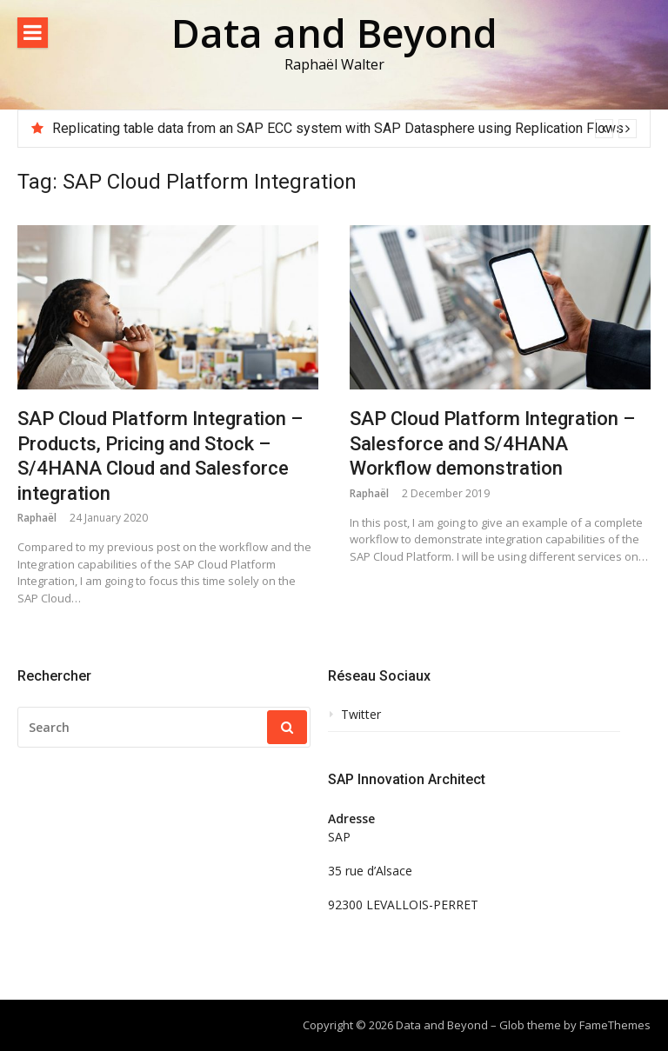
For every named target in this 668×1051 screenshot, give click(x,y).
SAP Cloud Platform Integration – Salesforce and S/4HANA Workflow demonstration (492, 443)
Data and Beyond (334, 32)
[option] (344, 128)
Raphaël (37, 517)
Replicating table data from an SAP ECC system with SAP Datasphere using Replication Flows (338, 128)
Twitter (361, 714)
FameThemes (615, 1025)
